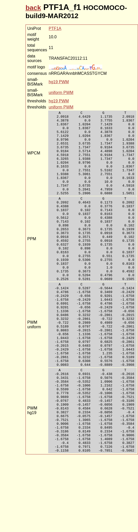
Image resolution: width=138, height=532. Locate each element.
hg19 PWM (59, 82)
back (33, 7)
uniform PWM (61, 92)
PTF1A (55, 28)
